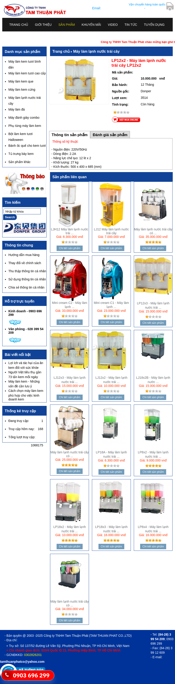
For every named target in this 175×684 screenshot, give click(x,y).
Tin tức (131, 24)
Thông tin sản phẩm (70, 135)
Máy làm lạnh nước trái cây (96, 51)
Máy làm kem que (20, 81)
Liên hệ (15, 35)
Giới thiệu (43, 24)
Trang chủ (18, 24)
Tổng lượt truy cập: (21, 437)
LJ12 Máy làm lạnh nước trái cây (111, 231)
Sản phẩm (66, 24)
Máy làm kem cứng (21, 89)
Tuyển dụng (154, 24)
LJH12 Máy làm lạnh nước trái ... (69, 231)
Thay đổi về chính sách (24, 263)
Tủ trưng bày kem (21, 154)
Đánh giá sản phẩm (110, 135)
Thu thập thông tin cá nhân (27, 271)
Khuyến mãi (91, 24)
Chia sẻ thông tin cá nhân (26, 287)
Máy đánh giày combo (23, 117)
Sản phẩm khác (19, 162)
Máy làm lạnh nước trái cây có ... (153, 231)
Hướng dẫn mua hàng (23, 255)
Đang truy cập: (18, 421)
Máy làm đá (16, 109)
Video (113, 24)
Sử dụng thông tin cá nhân (27, 279)
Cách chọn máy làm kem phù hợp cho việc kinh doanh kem (25, 395)
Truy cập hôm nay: (21, 429)
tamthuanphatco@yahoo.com (122, 8)
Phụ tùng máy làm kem (24, 126)
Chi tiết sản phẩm (69, 248)
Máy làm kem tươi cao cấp (27, 73)
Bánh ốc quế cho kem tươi (27, 145)
